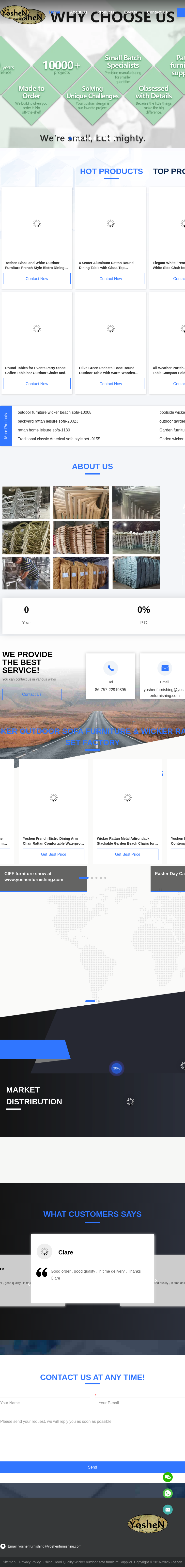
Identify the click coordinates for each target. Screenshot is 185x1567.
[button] (29, 1284)
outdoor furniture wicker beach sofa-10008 (55, 412)
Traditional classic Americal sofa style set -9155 (59, 439)
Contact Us (157, 12)
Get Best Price (53, 854)
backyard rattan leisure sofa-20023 (48, 421)
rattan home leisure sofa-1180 (44, 430)
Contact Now (37, 279)
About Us (78, 12)
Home (54, 12)
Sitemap (9, 1562)
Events (130, 12)
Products (105, 12)
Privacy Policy (30, 1562)
